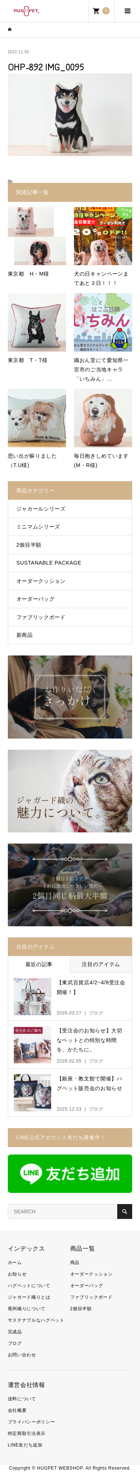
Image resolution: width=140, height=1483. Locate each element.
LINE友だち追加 (25, 1445)
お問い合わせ (22, 1354)
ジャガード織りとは (29, 1297)
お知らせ (17, 1274)
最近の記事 (39, 964)
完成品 (15, 1331)
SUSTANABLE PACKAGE (48, 563)
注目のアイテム (101, 964)
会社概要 (17, 1410)
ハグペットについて (29, 1285)
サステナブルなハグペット (36, 1320)
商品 (75, 1262)
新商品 (24, 635)
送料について (22, 1398)
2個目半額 (28, 545)
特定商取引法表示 (27, 1433)
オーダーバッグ (35, 599)
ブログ (15, 1343)
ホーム (15, 1262)
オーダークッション (41, 581)
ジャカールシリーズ (41, 509)
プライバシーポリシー (31, 1422)
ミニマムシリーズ (38, 527)
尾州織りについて (27, 1308)
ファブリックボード (41, 617)
